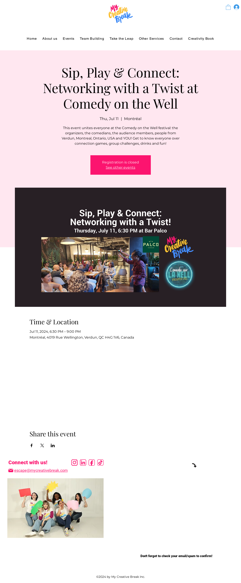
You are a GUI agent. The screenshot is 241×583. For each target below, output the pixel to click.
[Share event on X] (42, 445)
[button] (228, 7)
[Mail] (10, 470)
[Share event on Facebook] (32, 445)
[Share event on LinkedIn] (53, 445)
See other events (120, 167)
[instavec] (74, 462)
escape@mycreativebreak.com (41, 470)
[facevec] (91, 462)
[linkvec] (83, 462)
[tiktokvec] (100, 462)
